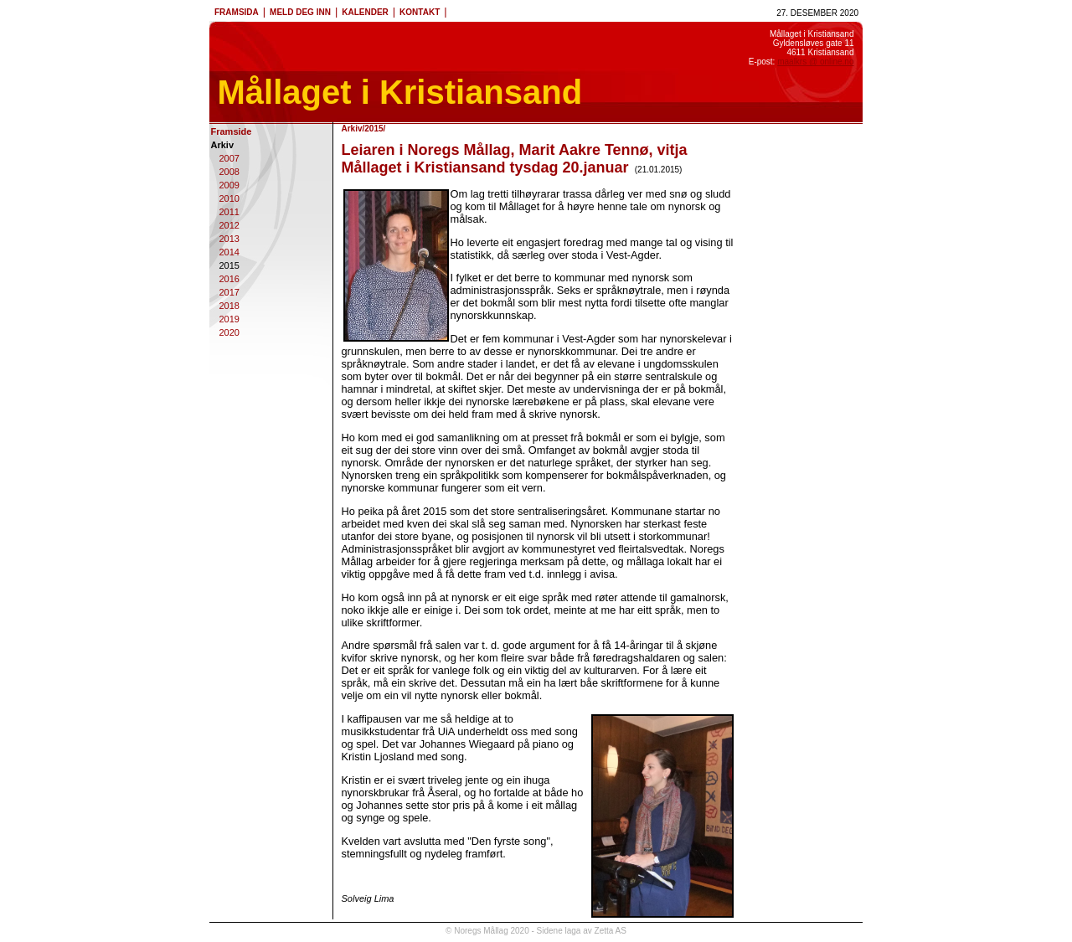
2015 (229, 265)
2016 (229, 279)
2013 (229, 239)
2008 (229, 172)
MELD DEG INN (300, 12)
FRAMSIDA (236, 12)
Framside (231, 131)
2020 (229, 332)
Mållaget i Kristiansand (400, 92)
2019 (229, 319)
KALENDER (365, 12)
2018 (229, 306)
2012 (229, 225)
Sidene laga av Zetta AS (581, 930)
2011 (229, 212)
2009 (229, 185)
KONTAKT (419, 12)
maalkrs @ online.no (815, 61)
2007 (229, 158)
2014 (229, 252)
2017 (229, 292)
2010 (229, 198)
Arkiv (222, 145)
